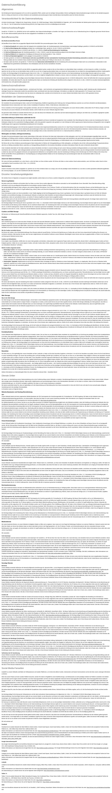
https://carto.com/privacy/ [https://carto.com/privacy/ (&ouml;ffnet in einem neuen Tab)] (74, 549)
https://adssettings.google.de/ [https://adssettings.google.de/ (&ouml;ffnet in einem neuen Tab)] (100, 748)
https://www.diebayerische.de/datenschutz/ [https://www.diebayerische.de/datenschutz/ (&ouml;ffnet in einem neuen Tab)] (84, 586)
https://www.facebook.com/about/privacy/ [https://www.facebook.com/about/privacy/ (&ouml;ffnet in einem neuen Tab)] (48, 730)
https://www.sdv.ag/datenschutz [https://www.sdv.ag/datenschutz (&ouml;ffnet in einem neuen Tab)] (48, 400)
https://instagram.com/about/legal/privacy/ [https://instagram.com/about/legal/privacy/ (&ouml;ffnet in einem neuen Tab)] (48, 757)
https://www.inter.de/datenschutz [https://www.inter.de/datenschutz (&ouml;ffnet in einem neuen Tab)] (76, 629)
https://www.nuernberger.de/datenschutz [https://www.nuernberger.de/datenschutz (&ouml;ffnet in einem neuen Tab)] (92, 644)
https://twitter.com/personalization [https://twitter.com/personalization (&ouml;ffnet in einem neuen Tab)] (51, 782)
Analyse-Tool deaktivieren (69, 510)
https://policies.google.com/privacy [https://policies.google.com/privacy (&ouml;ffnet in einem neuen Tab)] (45, 748)
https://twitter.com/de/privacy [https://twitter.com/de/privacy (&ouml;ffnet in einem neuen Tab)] (43, 780)
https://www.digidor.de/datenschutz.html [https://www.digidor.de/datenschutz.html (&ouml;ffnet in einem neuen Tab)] (12, 468)
